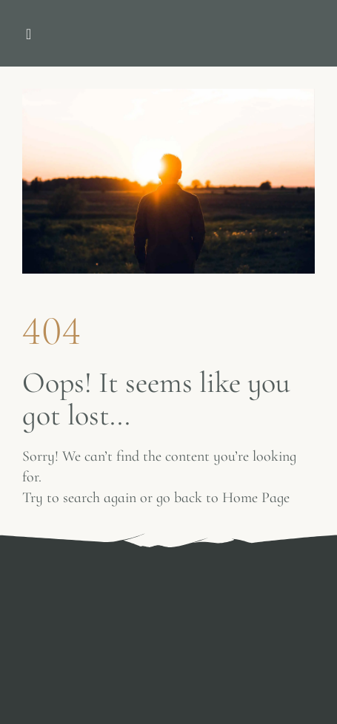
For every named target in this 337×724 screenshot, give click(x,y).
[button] (28, 34)
